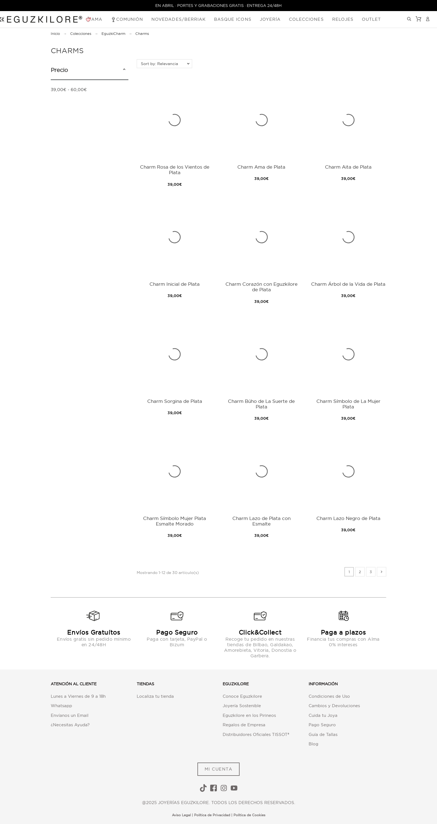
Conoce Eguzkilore (242, 696)
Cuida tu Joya (323, 715)
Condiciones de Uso (329, 696)
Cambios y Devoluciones (334, 705)
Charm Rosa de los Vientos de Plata (174, 169)
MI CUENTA (219, 769)
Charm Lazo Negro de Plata (348, 518)
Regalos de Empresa (244, 724)
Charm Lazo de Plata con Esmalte (261, 521)
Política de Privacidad (212, 815)
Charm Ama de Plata (261, 167)
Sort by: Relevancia (159, 63)
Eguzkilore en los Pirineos (249, 715)
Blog (313, 743)
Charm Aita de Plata (348, 167)
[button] (124, 70)
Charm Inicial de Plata (174, 284)
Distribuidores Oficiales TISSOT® (256, 734)
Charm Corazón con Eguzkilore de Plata (261, 286)
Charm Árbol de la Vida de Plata (348, 284)
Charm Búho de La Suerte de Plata (261, 404)
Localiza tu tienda (155, 696)
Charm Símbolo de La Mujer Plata (348, 404)
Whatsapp (61, 705)
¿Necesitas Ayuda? (70, 724)
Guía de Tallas (323, 734)
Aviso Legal (181, 815)
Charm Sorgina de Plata (174, 401)
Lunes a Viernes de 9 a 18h (78, 696)
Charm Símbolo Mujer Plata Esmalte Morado (174, 521)
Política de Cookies (249, 815)
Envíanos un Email (69, 715)
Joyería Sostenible (242, 705)
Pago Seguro (322, 724)
